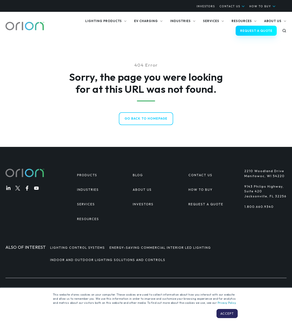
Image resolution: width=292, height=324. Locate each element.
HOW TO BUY (260, 6)
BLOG (138, 175)
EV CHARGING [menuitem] (146, 21)
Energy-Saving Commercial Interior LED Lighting (160, 248)
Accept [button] (227, 313)
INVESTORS (206, 6)
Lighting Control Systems (77, 248)
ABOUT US (142, 190)
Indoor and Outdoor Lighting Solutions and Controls (107, 260)
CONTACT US (229, 6)
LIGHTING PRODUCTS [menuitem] (103, 21)
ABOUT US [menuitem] (273, 21)
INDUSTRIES (88, 190)
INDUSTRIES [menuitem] (180, 21)
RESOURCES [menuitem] (242, 21)
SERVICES (86, 204)
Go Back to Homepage (146, 119)
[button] (284, 30)
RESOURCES (88, 219)
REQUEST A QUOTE (256, 31)
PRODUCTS (87, 175)
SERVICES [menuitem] (211, 21)
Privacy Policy (227, 302)
